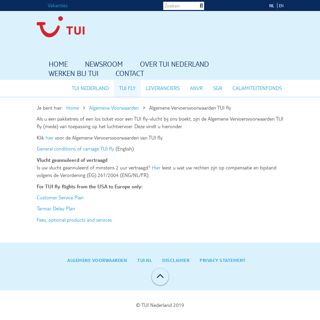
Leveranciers (163, 88)
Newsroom (104, 64)
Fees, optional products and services (74, 220)
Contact (130, 74)
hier (50, 138)
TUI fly (127, 88)
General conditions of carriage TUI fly (76, 149)
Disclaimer (175, 260)
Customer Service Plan (60, 198)
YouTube (253, 5)
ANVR (196, 88)
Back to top (160, 276)
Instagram (227, 5)
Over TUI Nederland (174, 64)
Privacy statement (223, 260)
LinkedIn (236, 5)
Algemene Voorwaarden (114, 108)
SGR (217, 88)
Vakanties (58, 5)
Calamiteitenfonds (257, 88)
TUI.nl (144, 260)
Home (58, 64)
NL (271, 5)
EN (281, 5)
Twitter (244, 5)
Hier (156, 168)
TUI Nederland (90, 88)
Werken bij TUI (73, 74)
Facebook (218, 5)
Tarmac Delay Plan (56, 209)
